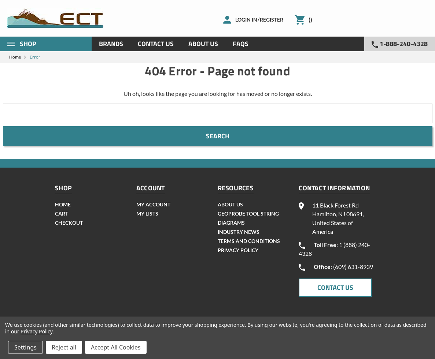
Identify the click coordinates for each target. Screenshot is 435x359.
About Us (203, 44)
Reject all (64, 347)
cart (61, 213)
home (63, 204)
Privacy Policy (238, 250)
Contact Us (156, 44)
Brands (111, 44)
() (310, 19)
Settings (25, 347)
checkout (69, 223)
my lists (147, 213)
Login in (246, 19)
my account (153, 204)
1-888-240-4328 (400, 44)
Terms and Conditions (249, 241)
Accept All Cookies (116, 347)
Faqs (240, 44)
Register (271, 19)
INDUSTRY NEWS (238, 232)
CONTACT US (335, 287)
